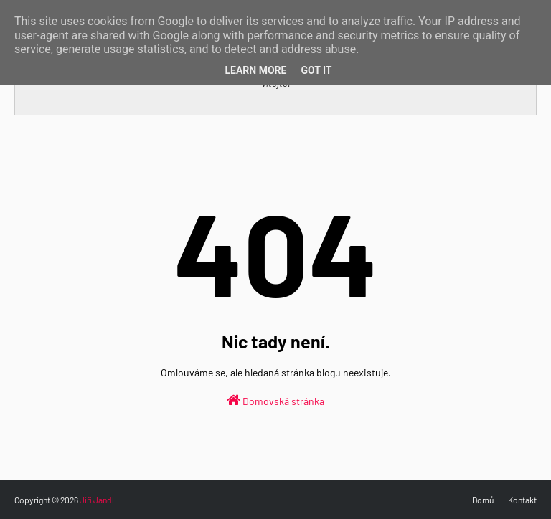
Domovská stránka (275, 400)
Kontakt (522, 500)
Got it (316, 70)
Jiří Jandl (97, 500)
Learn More (255, 70)
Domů (483, 500)
